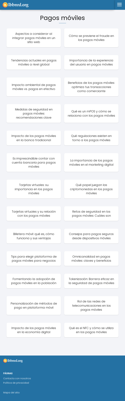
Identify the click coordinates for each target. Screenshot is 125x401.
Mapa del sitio (11, 392)
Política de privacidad (16, 382)
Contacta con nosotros (17, 378)
